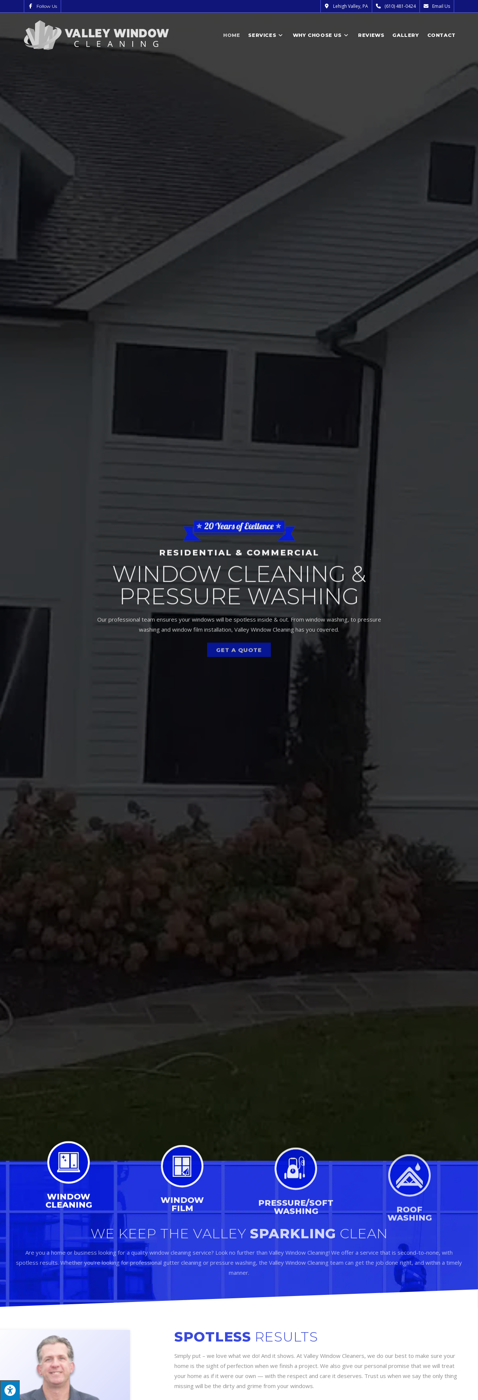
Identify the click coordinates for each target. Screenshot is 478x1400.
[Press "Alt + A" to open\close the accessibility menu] (10, 1390)
